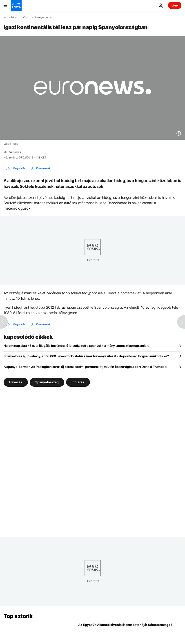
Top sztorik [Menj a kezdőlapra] (18, 616)
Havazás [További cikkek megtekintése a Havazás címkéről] (15, 382)
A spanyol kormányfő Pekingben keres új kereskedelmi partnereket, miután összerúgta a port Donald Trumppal (85, 367)
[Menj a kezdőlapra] (16, 5)
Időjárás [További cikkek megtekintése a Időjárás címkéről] (78, 382)
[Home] (5, 17)
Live (175, 5)
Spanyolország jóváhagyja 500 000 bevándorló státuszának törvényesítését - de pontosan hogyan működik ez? (86, 356)
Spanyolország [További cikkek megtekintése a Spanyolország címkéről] (47, 382)
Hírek (14, 17)
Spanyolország (43, 17)
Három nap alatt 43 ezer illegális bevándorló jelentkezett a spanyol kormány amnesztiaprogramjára (76, 345)
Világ (26, 17)
